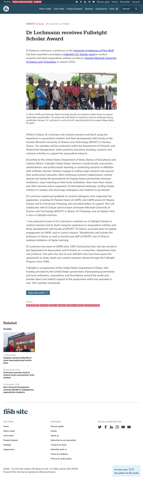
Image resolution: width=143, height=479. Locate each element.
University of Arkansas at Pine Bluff (93, 50)
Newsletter (125, 2)
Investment (33, 305)
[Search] (130, 8)
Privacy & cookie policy (61, 458)
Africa (53, 305)
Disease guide (103, 2)
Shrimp (37, 2)
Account (136, 2)
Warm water (45, 8)
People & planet (74, 8)
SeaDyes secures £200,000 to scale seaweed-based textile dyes (17, 360)
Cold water (59, 8)
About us (55, 435)
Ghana (61, 305)
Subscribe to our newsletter (63, 440)
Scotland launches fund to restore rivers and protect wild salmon (18, 375)
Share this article (38, 292)
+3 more (39, 24)
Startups (89, 8)
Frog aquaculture (22, 2)
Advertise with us (59, 449)
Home (6, 426)
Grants (30, 24)
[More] (113, 8)
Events (115, 2)
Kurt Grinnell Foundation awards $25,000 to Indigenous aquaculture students (18, 390)
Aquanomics (101, 8)
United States (92, 305)
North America (75, 305)
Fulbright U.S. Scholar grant (79, 54)
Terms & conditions (59, 454)
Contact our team (58, 445)
